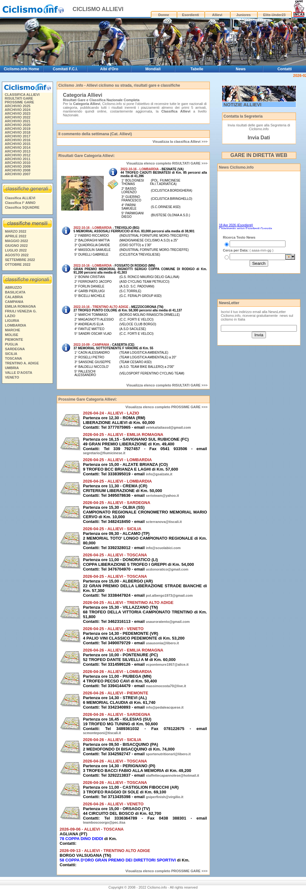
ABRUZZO (13, 287)
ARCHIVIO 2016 (17, 140)
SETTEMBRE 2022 (20, 260)
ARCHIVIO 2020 (17, 125)
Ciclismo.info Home (21, 69)
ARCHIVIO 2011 (17, 159)
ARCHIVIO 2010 (17, 163)
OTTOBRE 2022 (18, 264)
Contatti (284, 69)
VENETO (12, 377)
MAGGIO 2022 (16, 241)
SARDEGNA (15, 349)
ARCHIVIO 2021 (17, 121)
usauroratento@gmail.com (168, 621)
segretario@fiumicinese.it (104, 453)
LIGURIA (12, 320)
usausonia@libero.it (162, 643)
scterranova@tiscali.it (164, 522)
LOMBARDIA (15, 325)
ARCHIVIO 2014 (17, 147)
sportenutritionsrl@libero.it (168, 754)
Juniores (243, 15)
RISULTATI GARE (19, 98)
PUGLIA (11, 344)
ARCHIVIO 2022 (17, 117)
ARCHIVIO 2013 (17, 151)
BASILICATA (15, 292)
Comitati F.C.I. (65, 69)
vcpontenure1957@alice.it (167, 664)
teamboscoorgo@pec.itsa (104, 822)
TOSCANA (13, 358)
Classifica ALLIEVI (20, 198)
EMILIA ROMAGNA (20, 306)
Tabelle (197, 69)
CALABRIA (14, 297)
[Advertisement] (254, 285)
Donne (163, 15)
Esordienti (190, 15)
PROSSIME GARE (19, 102)
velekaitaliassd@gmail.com (168, 427)
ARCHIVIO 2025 (17, 106)
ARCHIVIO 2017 (17, 136)
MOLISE (11, 335)
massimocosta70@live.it (166, 686)
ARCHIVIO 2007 (17, 174)
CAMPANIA (14, 302)
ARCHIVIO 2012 (17, 155)
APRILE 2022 (15, 236)
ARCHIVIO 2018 (17, 132)
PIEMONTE (14, 339)
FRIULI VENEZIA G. (21, 311)
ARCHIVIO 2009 (17, 166)
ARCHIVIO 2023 (17, 113)
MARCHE (12, 330)
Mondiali (153, 69)
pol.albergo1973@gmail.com (169, 595)
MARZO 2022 (15, 231)
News (240, 69)
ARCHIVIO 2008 (17, 170)
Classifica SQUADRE (22, 207)
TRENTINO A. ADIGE (22, 363)
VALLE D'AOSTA (18, 372)
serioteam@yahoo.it (162, 495)
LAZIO (10, 316)
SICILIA (11, 354)
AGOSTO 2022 (17, 255)
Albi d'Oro (109, 69)
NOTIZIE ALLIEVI (243, 104)
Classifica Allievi (175, 111)
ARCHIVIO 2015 (17, 144)
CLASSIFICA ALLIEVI (22, 94)
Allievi (217, 15)
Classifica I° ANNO (20, 203)
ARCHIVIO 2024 (17, 110)
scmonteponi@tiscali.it (102, 733)
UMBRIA (12, 368)
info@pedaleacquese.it (165, 707)
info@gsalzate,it (159, 474)
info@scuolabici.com (163, 548)
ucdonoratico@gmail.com (167, 569)
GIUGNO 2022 (16, 245)
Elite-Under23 (274, 15)
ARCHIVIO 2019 (17, 128)
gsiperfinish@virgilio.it (164, 797)
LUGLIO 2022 (16, 250)
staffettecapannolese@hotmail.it (172, 775)
